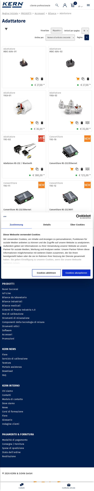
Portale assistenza (12, 367)
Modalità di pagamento (15, 403)
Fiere (5, 354)
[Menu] (72, 6)
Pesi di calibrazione (12, 314)
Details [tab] (47, 224)
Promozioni (8, 338)
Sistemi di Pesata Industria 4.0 (18, 310)
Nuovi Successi (10, 289)
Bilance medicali (11, 305)
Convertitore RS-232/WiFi (61, 210)
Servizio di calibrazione (15, 358)
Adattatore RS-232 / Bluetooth (17, 163)
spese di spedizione (64, 476)
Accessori (40, 13)
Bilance (52, 13)
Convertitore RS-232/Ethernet (63, 163)
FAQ (4, 375)
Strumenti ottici (10, 326)
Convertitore (56, 138)
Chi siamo (53, 354)
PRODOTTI (26, 13)
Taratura (6, 363)
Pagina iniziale (10, 13)
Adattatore (65, 13)
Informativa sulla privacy (78, 455)
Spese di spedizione (13, 411)
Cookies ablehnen (46, 273)
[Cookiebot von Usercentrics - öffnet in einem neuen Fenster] (78, 216)
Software (7, 330)
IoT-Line (6, 293)
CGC (60, 455)
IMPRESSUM (49, 455)
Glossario (53, 383)
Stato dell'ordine (11, 415)
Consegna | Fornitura (13, 407)
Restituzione (9, 420)
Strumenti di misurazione (16, 318)
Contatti (52, 358)
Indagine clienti (56, 387)
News (51, 371)
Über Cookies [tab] (77, 224)
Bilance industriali (12, 301)
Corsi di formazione (58, 375)
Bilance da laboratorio (14, 297)
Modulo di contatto (58, 363)
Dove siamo (54, 367)
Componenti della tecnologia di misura (23, 322)
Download (7, 371)
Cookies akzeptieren (76, 273)
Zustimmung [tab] (16, 224)
